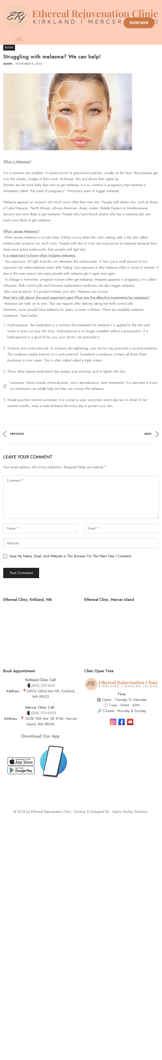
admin (7, 64)
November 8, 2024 (29, 64)
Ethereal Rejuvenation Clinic (51, 811)
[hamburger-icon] (19, 39)
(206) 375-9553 (43, 712)
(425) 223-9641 (43, 685)
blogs (9, 47)
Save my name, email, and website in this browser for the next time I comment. (70, 556)
